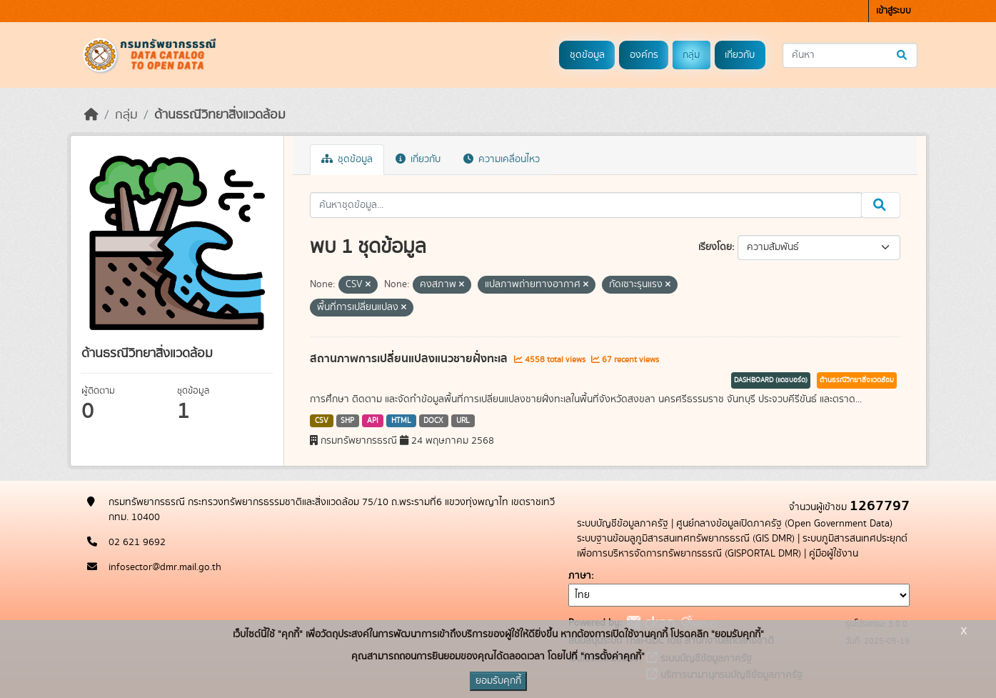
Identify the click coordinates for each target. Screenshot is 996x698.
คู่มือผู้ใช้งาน (833, 554)
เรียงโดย (715, 247)
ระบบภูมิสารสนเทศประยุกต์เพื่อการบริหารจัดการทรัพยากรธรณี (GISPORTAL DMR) (742, 546)
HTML (401, 421)
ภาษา (579, 576)
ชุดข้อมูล (587, 55)
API (372, 421)
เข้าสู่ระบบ (893, 11)
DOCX (433, 421)
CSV (321, 421)
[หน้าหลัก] (91, 115)
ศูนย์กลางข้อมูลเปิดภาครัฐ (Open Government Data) (784, 524)
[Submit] (902, 55)
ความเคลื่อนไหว (501, 159)
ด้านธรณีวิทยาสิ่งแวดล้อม (220, 115)
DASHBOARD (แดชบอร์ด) (771, 380)
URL (463, 421)
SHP (347, 421)
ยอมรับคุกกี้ (498, 681)
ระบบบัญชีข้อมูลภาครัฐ (622, 524)
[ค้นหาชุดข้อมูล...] (850, 55)
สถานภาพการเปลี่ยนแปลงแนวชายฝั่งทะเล (410, 358)
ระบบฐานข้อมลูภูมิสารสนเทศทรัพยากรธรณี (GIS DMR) (686, 539)
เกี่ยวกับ (740, 55)
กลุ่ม (691, 55)
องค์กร (644, 55)
